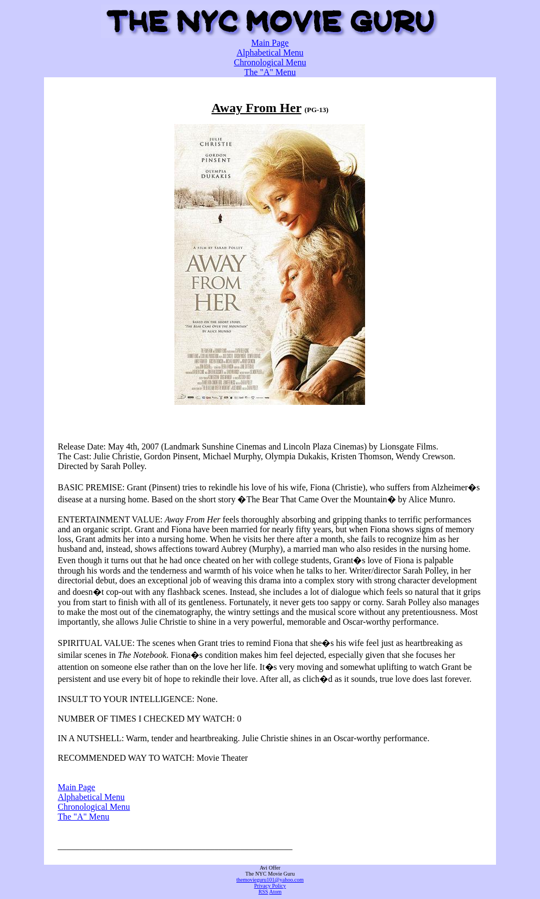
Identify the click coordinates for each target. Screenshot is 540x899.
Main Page (270, 42)
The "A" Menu (270, 72)
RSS (263, 892)
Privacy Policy (270, 886)
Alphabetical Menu (269, 52)
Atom (275, 892)
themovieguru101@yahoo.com (270, 880)
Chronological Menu (270, 62)
